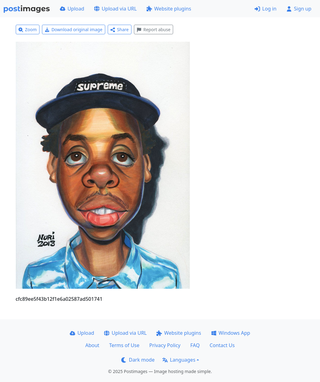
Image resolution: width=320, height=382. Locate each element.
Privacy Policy (165, 345)
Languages (178, 359)
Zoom (28, 29)
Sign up (298, 8)
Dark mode (138, 359)
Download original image (73, 29)
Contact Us (222, 345)
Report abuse (153, 29)
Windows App (230, 333)
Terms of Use (124, 345)
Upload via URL (115, 8)
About (92, 345)
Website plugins (169, 8)
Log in (265, 8)
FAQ (195, 345)
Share (119, 29)
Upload (72, 8)
